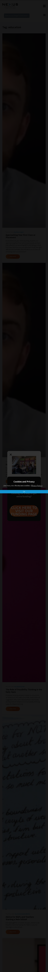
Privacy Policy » (36, 485)
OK (24, 492)
